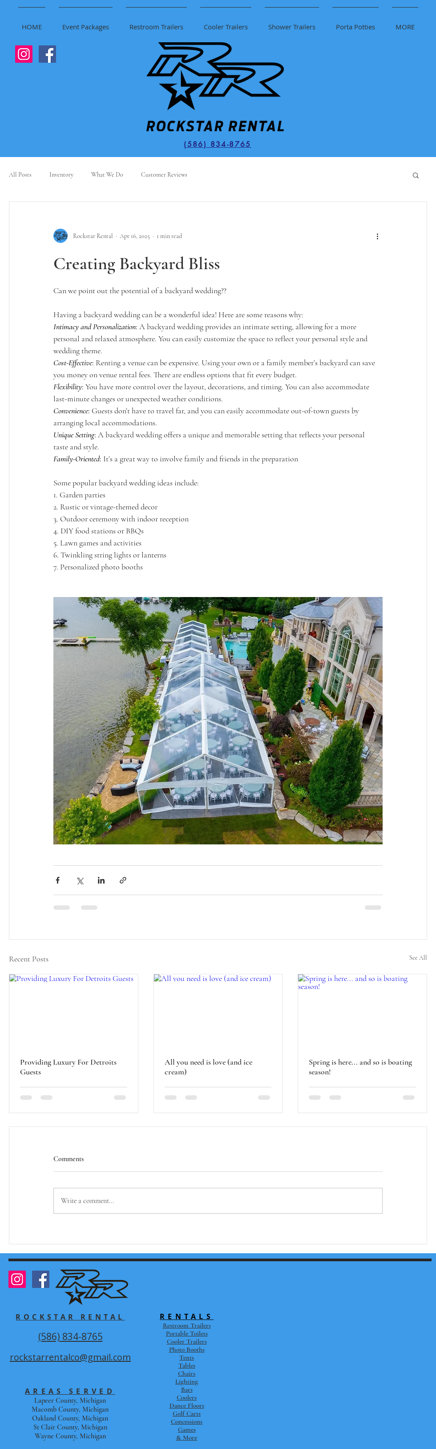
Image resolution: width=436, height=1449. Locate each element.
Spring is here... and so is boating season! (360, 1067)
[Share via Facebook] (57, 880)
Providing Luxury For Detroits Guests (68, 1067)
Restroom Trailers (187, 1325)
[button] (416, 174)
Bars (187, 1389)
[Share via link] (123, 880)
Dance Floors (187, 1405)
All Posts (20, 174)
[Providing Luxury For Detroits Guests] (73, 1010)
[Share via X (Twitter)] (79, 880)
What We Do (107, 174)
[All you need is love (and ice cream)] (218, 1010)
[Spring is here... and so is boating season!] (362, 1010)
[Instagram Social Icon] (23, 54)
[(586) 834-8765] (217, 144)
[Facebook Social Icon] (47, 54)
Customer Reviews (164, 174)
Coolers (187, 1397)
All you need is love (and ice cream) (208, 1067)
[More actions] (377, 235)
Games (187, 1429)
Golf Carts (187, 1413)
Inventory (61, 174)
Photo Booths (187, 1349)
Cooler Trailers (187, 1341)
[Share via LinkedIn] (101, 880)
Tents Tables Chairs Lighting (186, 1369)
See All (418, 957)
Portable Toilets (187, 1333)
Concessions (186, 1421)
